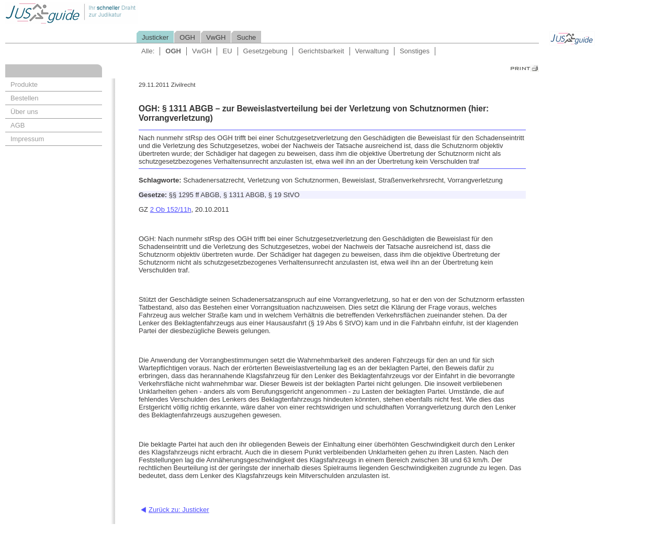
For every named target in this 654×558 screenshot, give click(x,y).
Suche (246, 37)
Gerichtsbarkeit (321, 51)
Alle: (147, 51)
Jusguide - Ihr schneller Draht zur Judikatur (105, 13)
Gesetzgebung (265, 51)
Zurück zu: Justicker (179, 510)
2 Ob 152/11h (170, 209)
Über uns (24, 112)
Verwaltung (372, 51)
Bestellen (24, 98)
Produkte (24, 84)
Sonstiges (415, 51)
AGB (17, 125)
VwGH (216, 37)
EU (227, 51)
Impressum (27, 139)
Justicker (155, 37)
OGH (187, 37)
